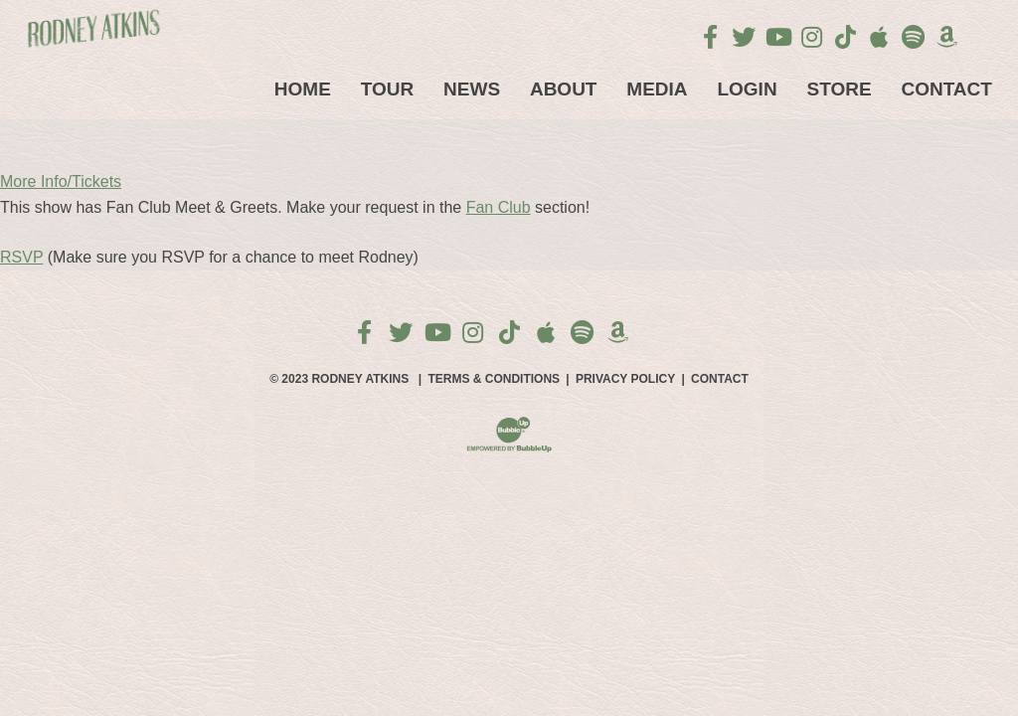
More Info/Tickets (60, 181)
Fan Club (498, 207)
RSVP (21, 257)
